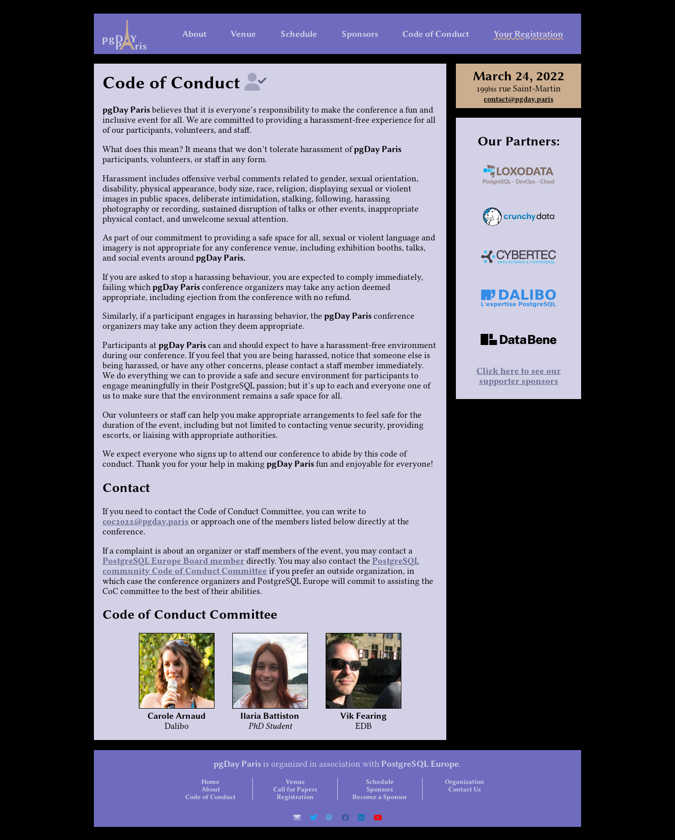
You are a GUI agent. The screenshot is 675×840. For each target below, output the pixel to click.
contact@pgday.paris (518, 99)
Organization (464, 781)
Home (210, 781)
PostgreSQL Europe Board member (173, 561)
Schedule (299, 34)
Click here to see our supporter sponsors (519, 376)
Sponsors (360, 34)
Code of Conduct (435, 34)
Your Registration (528, 34)
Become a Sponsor (379, 797)
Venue (243, 34)
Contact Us (464, 789)
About (194, 34)
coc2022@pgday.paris (145, 521)
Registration (295, 797)
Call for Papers (295, 789)
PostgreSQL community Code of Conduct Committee (260, 566)
